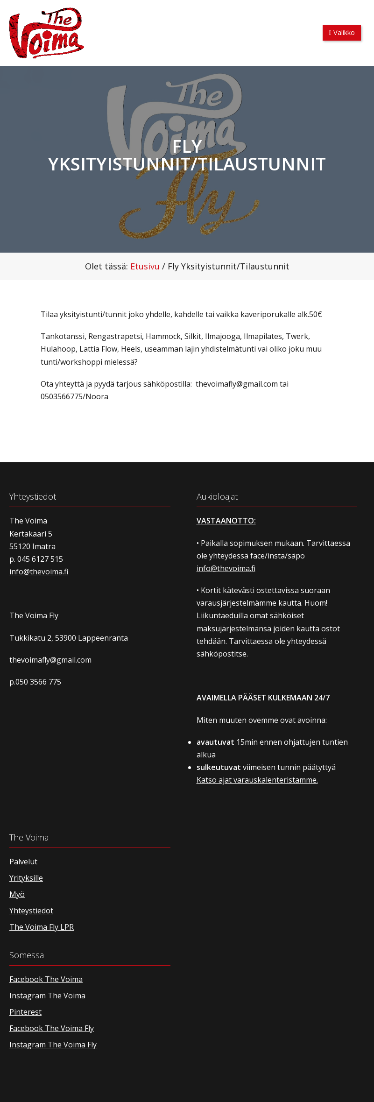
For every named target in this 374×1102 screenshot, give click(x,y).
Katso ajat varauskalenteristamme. (257, 780)
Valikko (342, 32)
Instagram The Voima (47, 995)
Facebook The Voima (46, 979)
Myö (17, 894)
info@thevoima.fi (38, 571)
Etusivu (145, 266)
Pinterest (25, 1012)
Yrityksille (26, 878)
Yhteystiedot (31, 910)
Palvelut (23, 861)
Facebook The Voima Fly (51, 1028)
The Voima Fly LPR (41, 927)
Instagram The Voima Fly (53, 1044)
